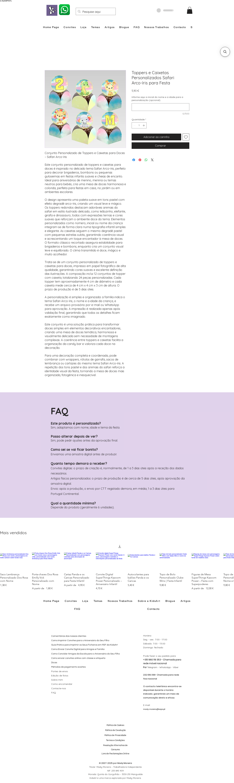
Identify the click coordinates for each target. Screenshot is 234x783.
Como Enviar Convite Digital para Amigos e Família (77, 649)
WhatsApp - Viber (168, 667)
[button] (190, 10)
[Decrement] (134, 125)
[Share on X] (152, 160)
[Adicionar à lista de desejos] (185, 137)
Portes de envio (59, 671)
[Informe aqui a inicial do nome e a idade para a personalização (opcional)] (160, 107)
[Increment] (144, 125)
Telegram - (153, 667)
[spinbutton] (139, 125)
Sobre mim (57, 679)
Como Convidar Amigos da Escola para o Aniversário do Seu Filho (85, 654)
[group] (117, 565)
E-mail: (146, 705)
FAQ (53, 692)
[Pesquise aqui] (95, 12)
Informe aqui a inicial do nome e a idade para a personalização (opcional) (157, 99)
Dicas (54, 662)
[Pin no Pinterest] (140, 160)
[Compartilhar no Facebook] (134, 160)
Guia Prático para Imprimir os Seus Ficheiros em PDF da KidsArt (84, 645)
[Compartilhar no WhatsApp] (146, 160)
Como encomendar (61, 684)
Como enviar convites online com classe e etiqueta (78, 658)
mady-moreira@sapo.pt (154, 709)
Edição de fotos (59, 675)
